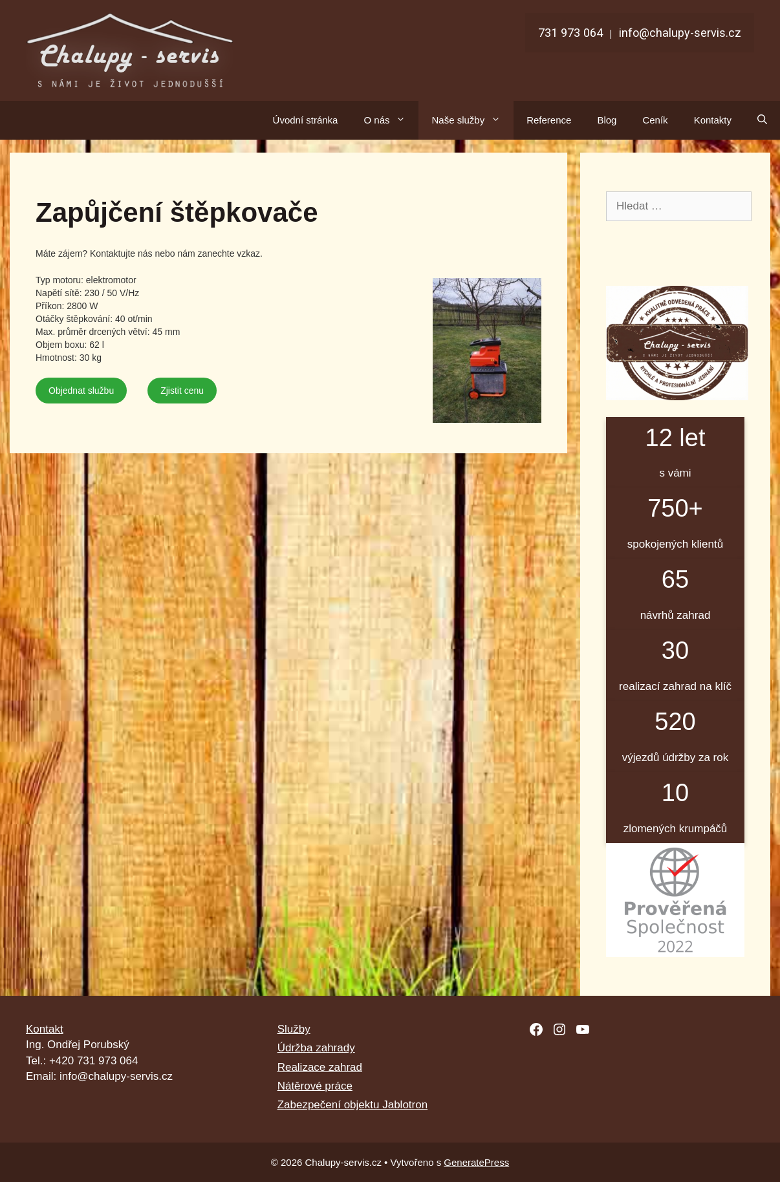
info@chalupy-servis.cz (680, 32)
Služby (293, 1029)
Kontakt (44, 1029)
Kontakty (712, 119)
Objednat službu (81, 390)
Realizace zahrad (319, 1067)
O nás (390, 120)
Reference (548, 119)
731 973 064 (570, 32)
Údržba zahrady (316, 1048)
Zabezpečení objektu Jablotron (352, 1105)
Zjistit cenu (182, 390)
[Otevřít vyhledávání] (762, 120)
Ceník (654, 119)
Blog (606, 119)
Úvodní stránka (305, 119)
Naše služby (472, 120)
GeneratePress (476, 1162)
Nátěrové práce (314, 1086)
